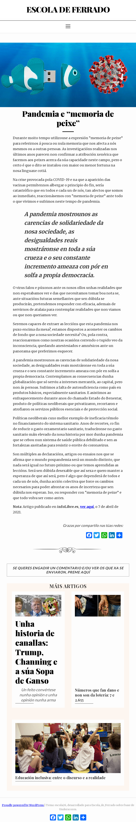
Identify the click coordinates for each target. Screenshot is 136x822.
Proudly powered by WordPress (23, 805)
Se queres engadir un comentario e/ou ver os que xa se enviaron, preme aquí (68, 570)
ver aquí (87, 506)
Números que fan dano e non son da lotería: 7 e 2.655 (97, 695)
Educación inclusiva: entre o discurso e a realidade (60, 777)
